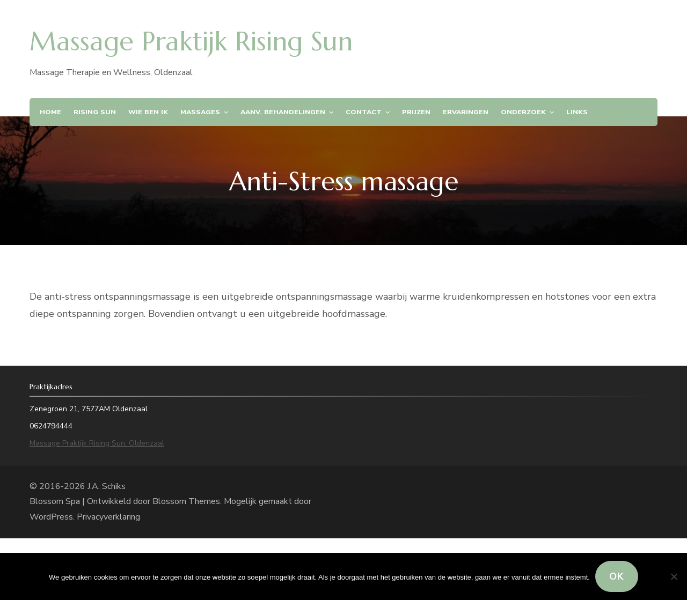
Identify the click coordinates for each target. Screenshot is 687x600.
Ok (616, 576)
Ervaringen (465, 111)
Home (50, 111)
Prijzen (416, 111)
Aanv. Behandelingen (282, 111)
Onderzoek (523, 111)
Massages (200, 111)
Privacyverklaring (108, 517)
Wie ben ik (148, 111)
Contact (364, 111)
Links (577, 111)
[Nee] (673, 576)
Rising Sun (95, 111)
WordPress (51, 517)
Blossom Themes (186, 501)
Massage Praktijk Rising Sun (191, 41)
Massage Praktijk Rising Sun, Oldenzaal (97, 443)
